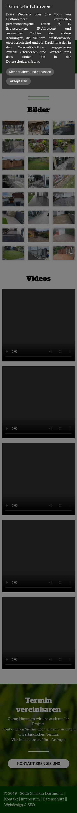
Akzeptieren (18, 81)
